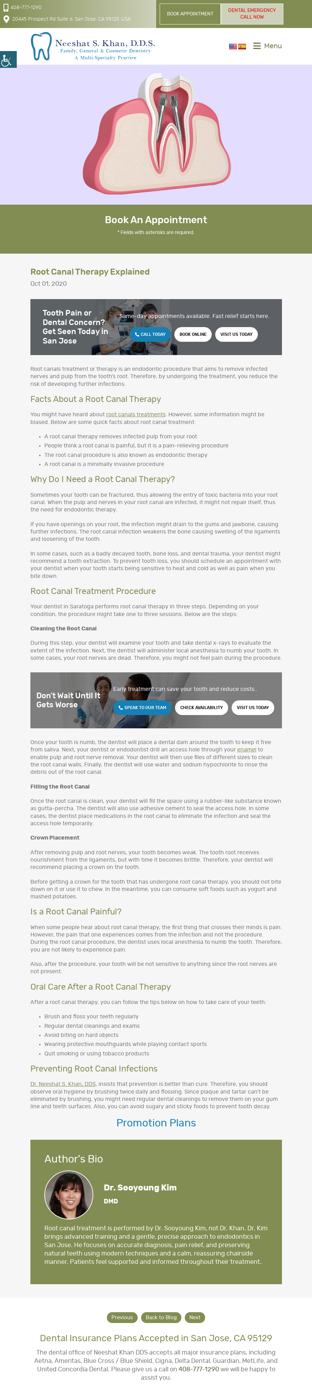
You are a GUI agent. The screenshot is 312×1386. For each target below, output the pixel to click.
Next (195, 1317)
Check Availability (201, 708)
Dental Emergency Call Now (252, 14)
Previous (122, 1317)
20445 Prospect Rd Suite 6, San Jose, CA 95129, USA (67, 19)
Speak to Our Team (142, 708)
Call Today (150, 334)
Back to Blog (161, 1317)
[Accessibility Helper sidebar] (8, 59)
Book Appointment (190, 14)
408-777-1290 (22, 8)
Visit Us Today (236, 334)
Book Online (193, 334)
